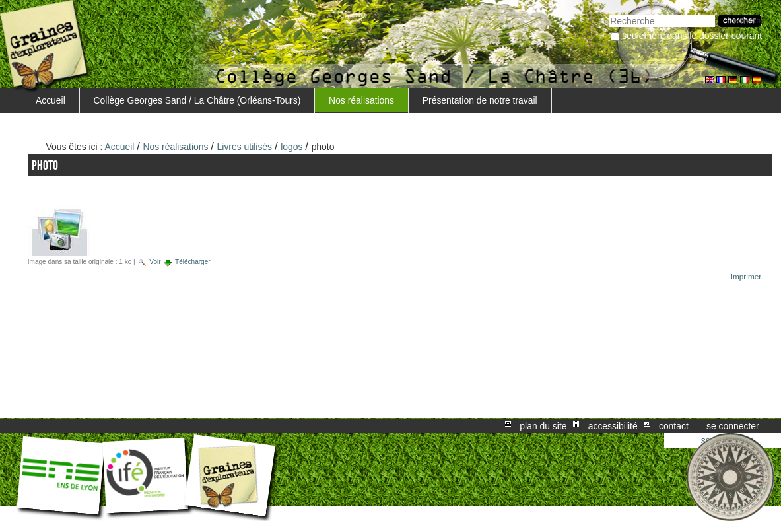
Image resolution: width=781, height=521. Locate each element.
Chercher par (608, 13)
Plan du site (543, 426)
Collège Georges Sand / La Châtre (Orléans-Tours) (197, 100)
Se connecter (732, 426)
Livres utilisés (244, 146)
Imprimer (746, 276)
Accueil (50, 100)
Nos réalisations (361, 100)
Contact (674, 426)
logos (291, 146)
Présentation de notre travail (480, 100)
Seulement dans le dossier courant (692, 35)
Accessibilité (613, 426)
